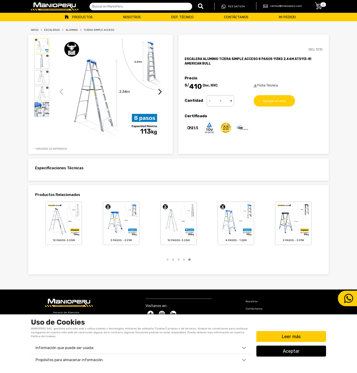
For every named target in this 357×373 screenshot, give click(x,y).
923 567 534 (233, 7)
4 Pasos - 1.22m (236, 222)
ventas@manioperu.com (282, 6)
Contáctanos (236, 17)
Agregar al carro (274, 101)
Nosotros (132, 17)
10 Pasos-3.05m (64, 222)
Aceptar (291, 351)
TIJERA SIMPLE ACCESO (99, 30)
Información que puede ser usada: (65, 348)
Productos (82, 17)
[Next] (159, 92)
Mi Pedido (287, 17)
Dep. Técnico (182, 17)
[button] (167, 259)
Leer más (291, 336)
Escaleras (52, 30)
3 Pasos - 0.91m (121, 222)
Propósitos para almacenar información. (70, 360)
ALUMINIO (72, 30)
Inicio (34, 30)
